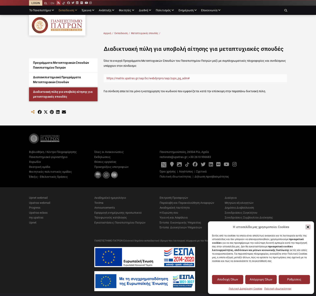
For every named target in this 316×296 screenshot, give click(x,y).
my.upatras (36, 217)
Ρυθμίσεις (294, 279)
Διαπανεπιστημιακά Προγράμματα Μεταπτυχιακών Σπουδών (57, 80)
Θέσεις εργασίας (105, 161)
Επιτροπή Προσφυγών (174, 197)
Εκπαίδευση (66, 10)
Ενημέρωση (186, 10)
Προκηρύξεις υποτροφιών (111, 166)
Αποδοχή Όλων (227, 279)
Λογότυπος (186, 171)
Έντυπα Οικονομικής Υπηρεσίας (180, 222)
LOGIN (35, 3)
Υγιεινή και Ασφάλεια (174, 217)
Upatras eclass (38, 212)
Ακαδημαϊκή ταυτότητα (175, 207)
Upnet (32, 222)
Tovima (98, 202)
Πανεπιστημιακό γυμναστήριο (48, 157)
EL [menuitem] (46, 3)
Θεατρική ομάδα (39, 166)
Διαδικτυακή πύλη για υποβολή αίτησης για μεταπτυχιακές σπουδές (63, 94)
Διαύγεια (231, 197)
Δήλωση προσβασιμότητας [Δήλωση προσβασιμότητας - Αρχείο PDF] (211, 176)
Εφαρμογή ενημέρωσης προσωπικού (118, 212)
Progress (34, 207)
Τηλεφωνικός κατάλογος (110, 217)
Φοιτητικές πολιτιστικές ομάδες (50, 171)
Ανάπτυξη (105, 10)
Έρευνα (86, 10)
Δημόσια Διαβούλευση (239, 207)
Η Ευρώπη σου (169, 212)
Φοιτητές (125, 10)
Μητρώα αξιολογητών (239, 202)
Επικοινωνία (209, 10)
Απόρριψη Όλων (261, 279)
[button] (308, 227)
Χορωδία (35, 161)
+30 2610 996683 (200, 157)
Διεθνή (143, 10)
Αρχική (108, 33)
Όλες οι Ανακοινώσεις (109, 152)
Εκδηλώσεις (102, 157)
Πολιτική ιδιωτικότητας (277, 288)
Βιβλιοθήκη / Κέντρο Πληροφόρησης (53, 152)
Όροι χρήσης (168, 171)
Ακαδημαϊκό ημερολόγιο (110, 197)
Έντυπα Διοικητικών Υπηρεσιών (181, 227)
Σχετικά (201, 171)
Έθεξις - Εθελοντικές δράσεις (48, 176)
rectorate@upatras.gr (173, 157)
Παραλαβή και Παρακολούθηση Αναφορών (187, 202)
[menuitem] (46, 3)
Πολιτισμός (163, 10)
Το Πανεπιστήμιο (40, 10)
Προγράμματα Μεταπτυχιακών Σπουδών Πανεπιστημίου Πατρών (61, 65)
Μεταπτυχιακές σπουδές (145, 33)
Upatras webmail (39, 202)
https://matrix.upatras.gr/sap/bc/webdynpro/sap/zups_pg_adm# (148, 78)
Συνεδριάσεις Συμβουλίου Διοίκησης (249, 217)
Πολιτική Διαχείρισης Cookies (245, 288)
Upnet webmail (38, 197)
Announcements (104, 207)
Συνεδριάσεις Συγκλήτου (241, 212)
